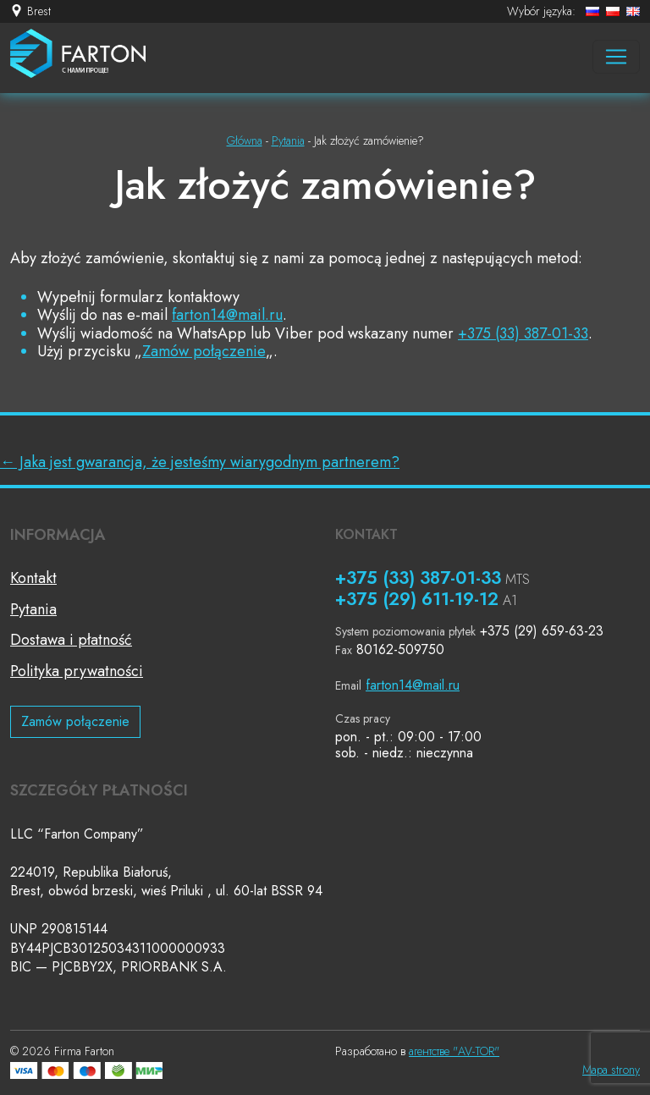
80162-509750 (400, 649)
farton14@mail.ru (227, 315)
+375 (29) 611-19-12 (417, 599)
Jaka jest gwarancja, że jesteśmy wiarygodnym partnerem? (199, 462)
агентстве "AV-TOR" (454, 1051)
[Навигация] (616, 57)
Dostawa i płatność (71, 640)
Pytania (33, 609)
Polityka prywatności (76, 671)
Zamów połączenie (204, 351)
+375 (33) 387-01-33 (523, 333)
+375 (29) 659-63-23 (541, 631)
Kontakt (33, 578)
